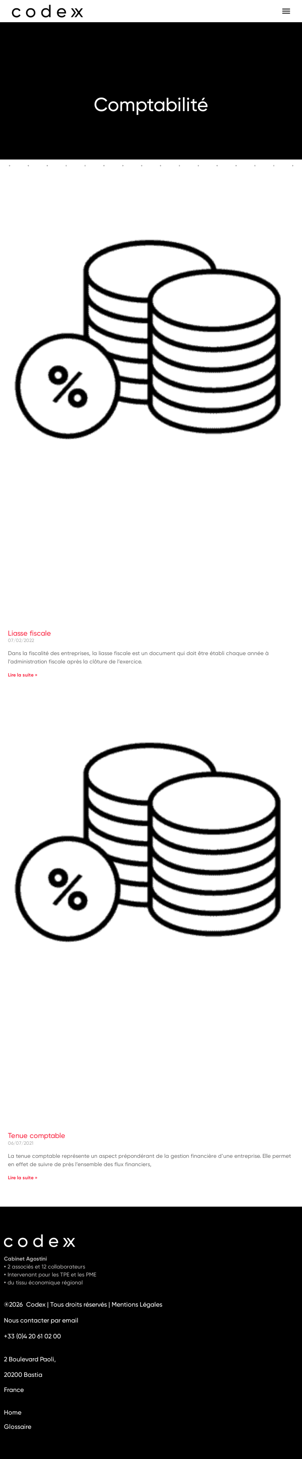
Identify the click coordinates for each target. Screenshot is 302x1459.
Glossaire (17, 1427)
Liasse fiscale (29, 633)
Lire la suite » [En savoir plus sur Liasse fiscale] (23, 675)
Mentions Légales (137, 1305)
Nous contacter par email (41, 1321)
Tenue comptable (36, 1136)
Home (12, 1413)
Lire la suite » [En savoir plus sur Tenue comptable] (23, 1178)
